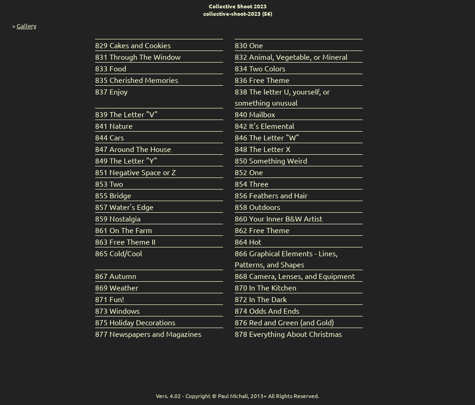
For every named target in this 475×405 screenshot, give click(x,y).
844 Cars (109, 137)
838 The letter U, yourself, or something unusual (282, 97)
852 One (249, 172)
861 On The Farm (123, 229)
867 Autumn (115, 275)
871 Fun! (109, 299)
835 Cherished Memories (136, 79)
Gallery (26, 26)
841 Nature (114, 125)
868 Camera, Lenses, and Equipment (295, 275)
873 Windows (117, 310)
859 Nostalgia (118, 218)
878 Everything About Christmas (288, 333)
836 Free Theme (262, 79)
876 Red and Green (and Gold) (284, 322)
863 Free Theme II (125, 241)
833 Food (110, 68)
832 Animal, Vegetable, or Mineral (291, 56)
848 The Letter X (262, 148)
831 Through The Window (137, 56)
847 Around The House (133, 148)
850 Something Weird (271, 160)
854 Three (252, 183)
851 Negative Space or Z (135, 172)
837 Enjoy (111, 91)
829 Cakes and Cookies (133, 45)
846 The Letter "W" (267, 137)
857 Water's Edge (124, 206)
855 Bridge (113, 195)
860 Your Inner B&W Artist (278, 218)
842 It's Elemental (264, 125)
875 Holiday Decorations (135, 322)
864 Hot (248, 241)
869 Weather (116, 287)
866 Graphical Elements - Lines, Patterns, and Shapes (286, 258)
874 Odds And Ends (267, 310)
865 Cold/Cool (118, 253)
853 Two (109, 183)
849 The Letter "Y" (126, 160)
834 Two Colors (260, 68)
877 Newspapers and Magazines (148, 333)
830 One (249, 45)
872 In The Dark (261, 299)
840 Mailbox (255, 114)
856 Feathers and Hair (271, 195)
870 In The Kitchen (265, 287)
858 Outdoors (257, 206)
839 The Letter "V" (126, 114)
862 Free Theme (262, 229)
